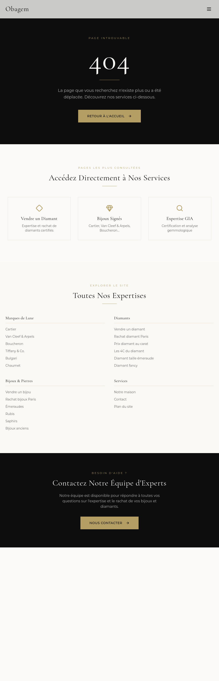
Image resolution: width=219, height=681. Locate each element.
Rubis (10, 414)
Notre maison (125, 392)
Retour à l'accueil (109, 117)
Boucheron (14, 344)
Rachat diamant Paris (131, 336)
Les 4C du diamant (129, 351)
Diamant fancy (125, 366)
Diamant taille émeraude (134, 358)
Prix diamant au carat (131, 344)
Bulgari (11, 358)
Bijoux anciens (17, 428)
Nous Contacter (109, 523)
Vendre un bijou (18, 392)
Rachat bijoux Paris (20, 399)
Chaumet (12, 366)
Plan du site (123, 407)
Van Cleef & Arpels (19, 336)
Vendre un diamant (129, 329)
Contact (120, 399)
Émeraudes (14, 407)
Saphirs (11, 421)
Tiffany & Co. (15, 351)
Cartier (10, 329)
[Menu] (209, 8)
